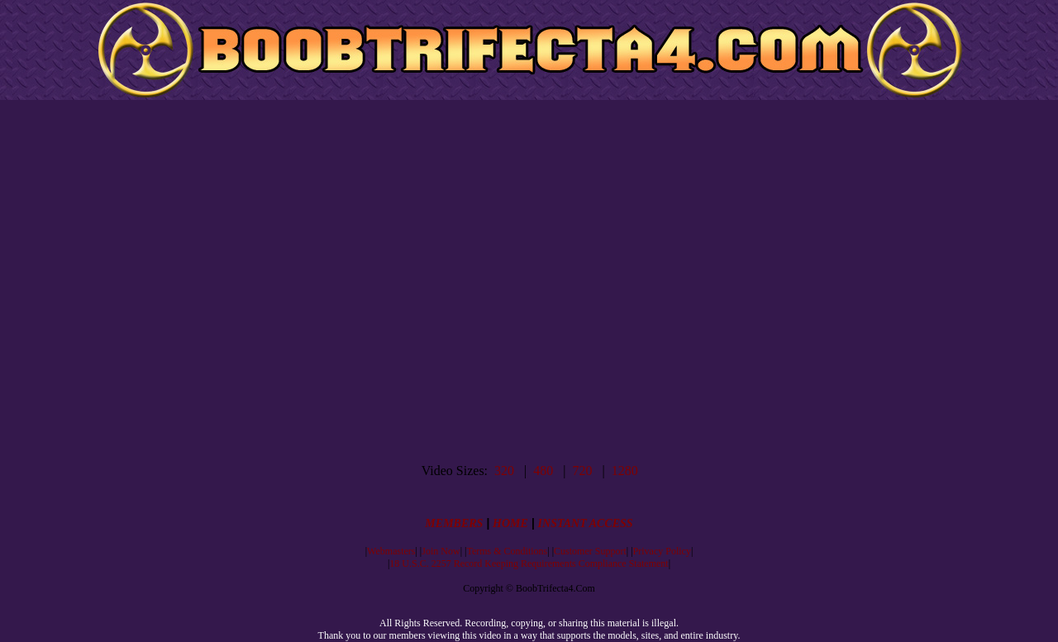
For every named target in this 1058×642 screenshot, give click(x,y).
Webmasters (391, 551)
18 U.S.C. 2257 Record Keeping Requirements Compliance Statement (528, 563)
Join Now (441, 551)
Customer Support (590, 551)
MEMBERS (454, 523)
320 (504, 471)
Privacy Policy (662, 551)
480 (543, 471)
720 (582, 471)
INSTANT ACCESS (585, 523)
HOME (510, 523)
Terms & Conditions (506, 551)
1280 (625, 471)
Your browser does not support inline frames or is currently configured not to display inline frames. (529, 282)
